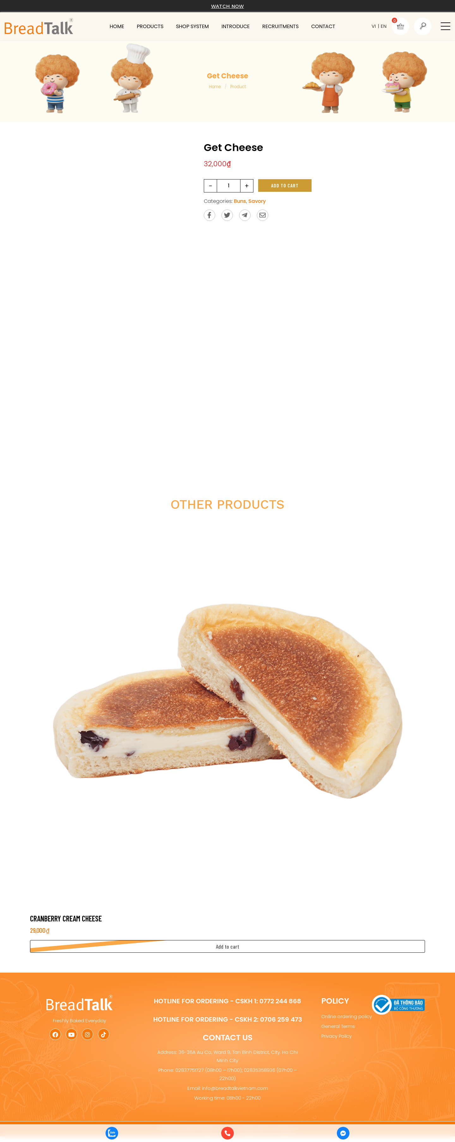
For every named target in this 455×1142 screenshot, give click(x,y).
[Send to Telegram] (245, 215)
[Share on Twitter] (227, 215)
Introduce (235, 26)
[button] (445, 26)
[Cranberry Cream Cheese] (227, 712)
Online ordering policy (346, 1016)
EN (383, 26)
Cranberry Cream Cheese (66, 918)
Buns (240, 200)
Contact (323, 26)
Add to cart (285, 185)
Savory (257, 200)
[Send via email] (262, 215)
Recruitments (280, 26)
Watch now (227, 6)
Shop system (192, 26)
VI (374, 26)
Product (238, 86)
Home (117, 26)
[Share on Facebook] (209, 215)
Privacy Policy (336, 1036)
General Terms (338, 1026)
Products (150, 26)
